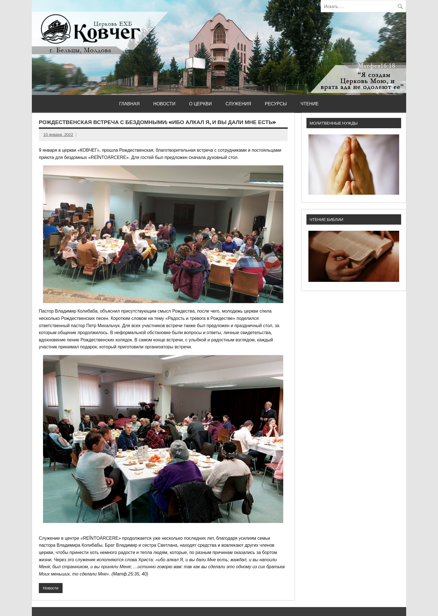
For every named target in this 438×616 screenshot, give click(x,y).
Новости (164, 103)
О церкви (200, 103)
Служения (238, 103)
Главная (129, 103)
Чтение (310, 103)
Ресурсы (276, 103)
